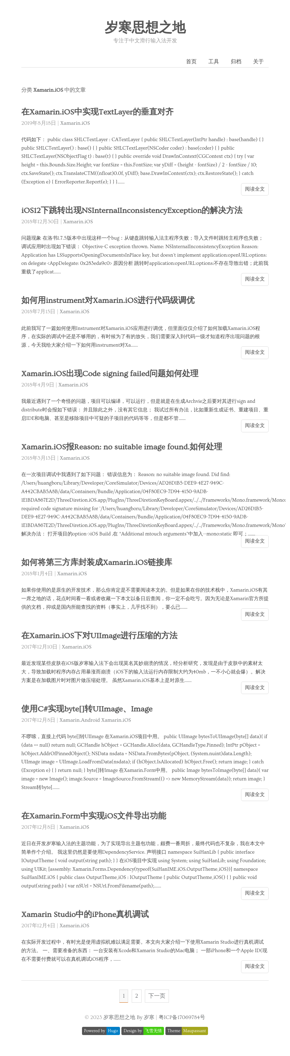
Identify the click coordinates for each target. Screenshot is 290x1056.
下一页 (156, 996)
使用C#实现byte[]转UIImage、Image (86, 709)
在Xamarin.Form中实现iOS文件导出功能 (93, 816)
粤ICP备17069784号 (182, 1017)
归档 (236, 62)
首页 (191, 62)
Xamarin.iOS (75, 123)
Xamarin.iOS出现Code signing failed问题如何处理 (109, 373)
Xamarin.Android (80, 720)
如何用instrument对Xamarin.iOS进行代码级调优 (108, 300)
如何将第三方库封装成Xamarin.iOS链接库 (96, 562)
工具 (213, 62)
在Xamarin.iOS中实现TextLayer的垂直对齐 (97, 112)
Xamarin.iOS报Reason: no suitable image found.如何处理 (121, 447)
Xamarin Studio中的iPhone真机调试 (85, 914)
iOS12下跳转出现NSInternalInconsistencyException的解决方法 (131, 210)
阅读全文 (255, 189)
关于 (258, 62)
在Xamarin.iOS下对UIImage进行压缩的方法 (99, 635)
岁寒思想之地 (145, 28)
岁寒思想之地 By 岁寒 (128, 1017)
